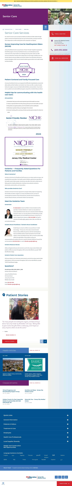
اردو (61, 459)
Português (35, 459)
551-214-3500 (32, 217)
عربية (13, 455)
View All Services (60, 58)
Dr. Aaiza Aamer (17, 208)
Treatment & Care (8, 29)
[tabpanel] (24, 309)
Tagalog (22, 455)
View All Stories (9, 341)
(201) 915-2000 (60, 50)
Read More (10, 335)
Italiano (63, 455)
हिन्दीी (53, 455)
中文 (14, 459)
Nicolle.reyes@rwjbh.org (31, 241)
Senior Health (18, 29)
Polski (24, 459)
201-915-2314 (16, 241)
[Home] (11, 5)
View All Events (34, 383)
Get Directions (59, 45)
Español (53, 459)
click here (35, 468)
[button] (64, 483)
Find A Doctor (58, 34)
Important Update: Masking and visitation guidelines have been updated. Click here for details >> (36, 1)
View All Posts (34, 350)
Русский (44, 459)
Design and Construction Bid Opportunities (12, 446)
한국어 (5, 459)
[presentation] (24, 329)
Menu (3, 483)
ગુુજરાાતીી (38, 455)
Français (30, 455)
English (6, 455)
